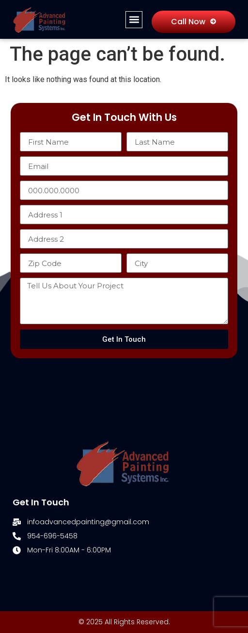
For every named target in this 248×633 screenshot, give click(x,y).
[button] (133, 19)
